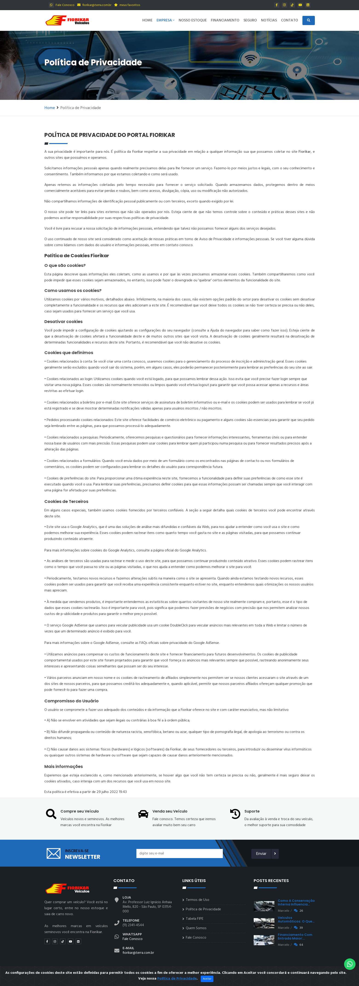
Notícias (269, 20)
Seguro (250, 20)
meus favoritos (127, 5)
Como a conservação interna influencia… (296, 902)
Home (147, 20)
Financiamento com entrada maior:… (295, 936)
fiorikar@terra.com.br (94, 5)
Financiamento (225, 20)
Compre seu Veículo (79, 811)
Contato (289, 20)
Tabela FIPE (195, 919)
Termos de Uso (197, 900)
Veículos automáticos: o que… (296, 919)
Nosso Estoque (193, 20)
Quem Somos (196, 928)
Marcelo (283, 911)
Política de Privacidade (203, 909)
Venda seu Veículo (169, 811)
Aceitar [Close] (207, 982)
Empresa (166, 20)
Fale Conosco (62, 5)
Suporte (252, 811)
